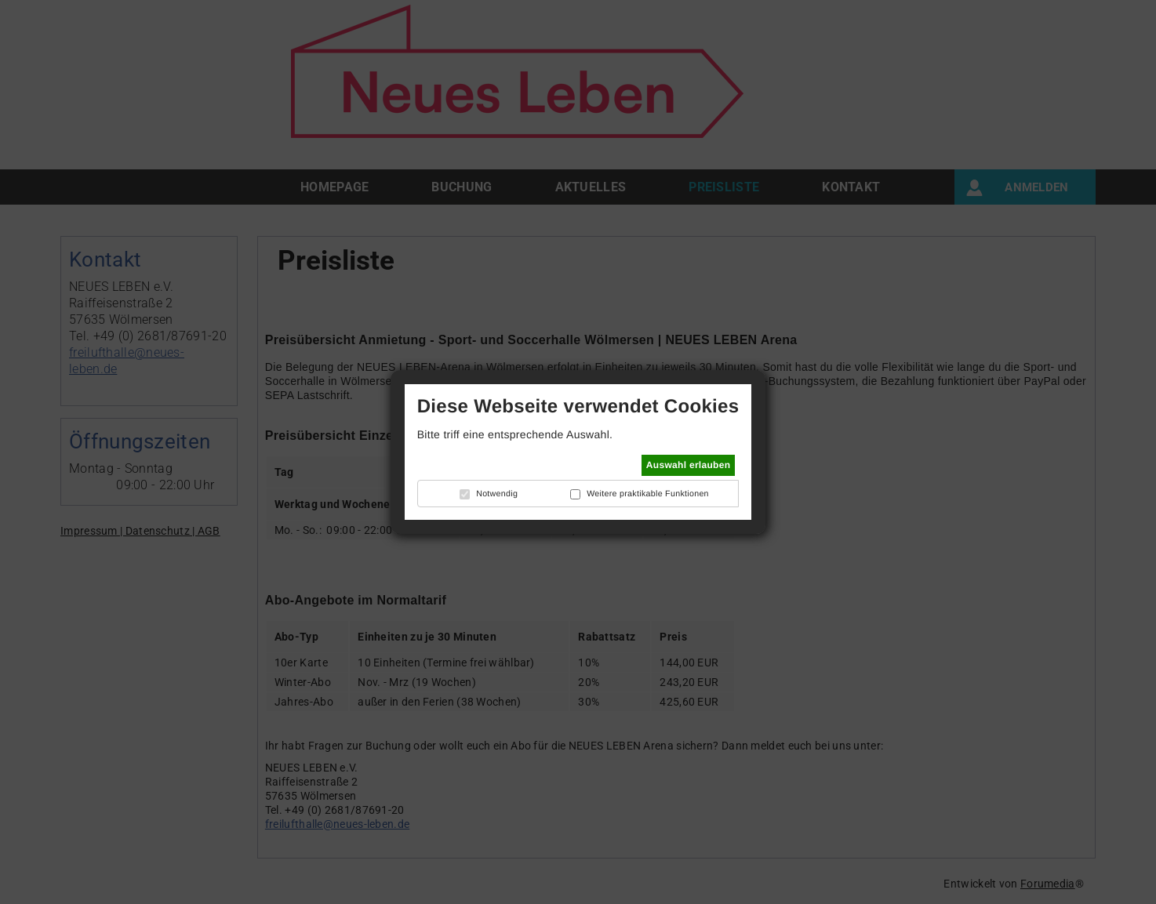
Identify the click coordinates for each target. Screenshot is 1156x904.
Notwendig (497, 494)
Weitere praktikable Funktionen (648, 494)
